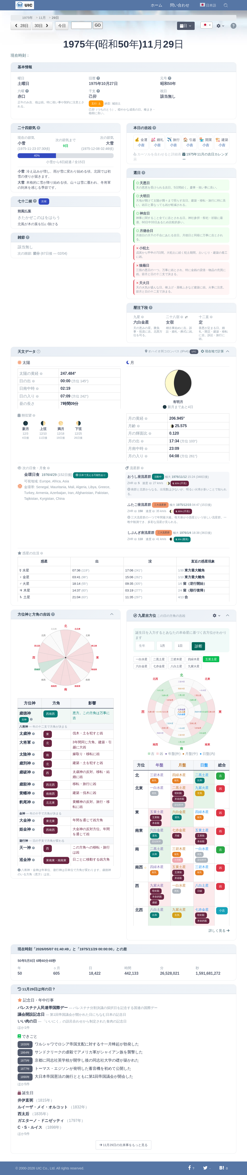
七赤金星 (159, 666)
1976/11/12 (179, 477)
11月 (42, 18)
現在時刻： (20, 55)
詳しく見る (219, 930)
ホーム (156, 5)
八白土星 (176, 666)
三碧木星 (176, 659)
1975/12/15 (183, 505)
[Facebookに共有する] (189, 1168)
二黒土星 (159, 659)
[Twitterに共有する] (205, 1168)
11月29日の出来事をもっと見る (123, 1145)
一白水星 (141, 659)
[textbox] (206, 25)
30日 (42, 26)
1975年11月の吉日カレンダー (205, 156)
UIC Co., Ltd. (45, 1168)
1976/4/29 (48, 475)
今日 (62, 26)
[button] (226, 5)
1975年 (27, 18)
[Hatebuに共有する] (221, 1168)
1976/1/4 (185, 533)
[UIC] (24, 4)
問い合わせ (179, 5)
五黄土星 (211, 659)
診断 (198, 646)
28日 (21, 26)
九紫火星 (193, 666)
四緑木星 (193, 659)
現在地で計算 (212, 351)
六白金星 (141, 666)
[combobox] (206, 25)
